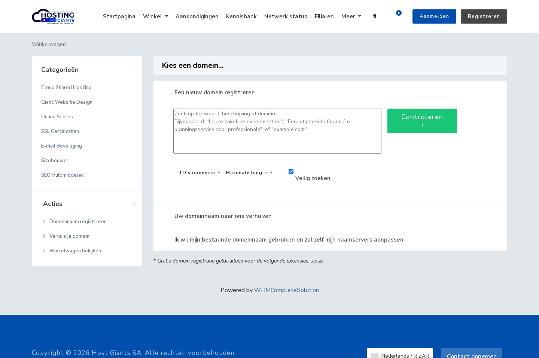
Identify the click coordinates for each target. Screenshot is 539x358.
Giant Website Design (66, 102)
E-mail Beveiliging (61, 146)
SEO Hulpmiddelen (62, 175)
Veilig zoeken (310, 172)
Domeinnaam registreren (74, 221)
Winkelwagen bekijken (71, 251)
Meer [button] (349, 16)
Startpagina (119, 16)
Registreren (484, 16)
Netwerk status (285, 16)
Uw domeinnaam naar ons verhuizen (217, 216)
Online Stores (57, 116)
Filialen (324, 16)
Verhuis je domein (65, 236)
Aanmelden (434, 16)
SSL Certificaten (60, 131)
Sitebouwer (54, 160)
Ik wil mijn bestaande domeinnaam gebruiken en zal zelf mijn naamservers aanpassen (283, 240)
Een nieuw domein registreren (208, 92)
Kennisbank (241, 16)
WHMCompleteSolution (286, 290)
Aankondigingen (197, 16)
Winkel (153, 16)
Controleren (422, 120)
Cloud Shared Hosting (66, 87)
